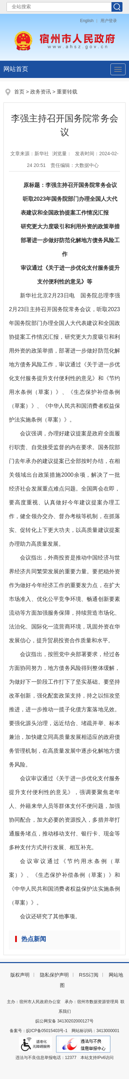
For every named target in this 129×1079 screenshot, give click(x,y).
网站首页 (15, 69)
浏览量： (62, 153)
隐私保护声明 (54, 975)
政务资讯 (40, 92)
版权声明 (20, 975)
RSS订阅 (89, 975)
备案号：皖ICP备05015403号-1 (38, 1030)
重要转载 (67, 92)
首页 (19, 92)
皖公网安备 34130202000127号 (64, 1021)
